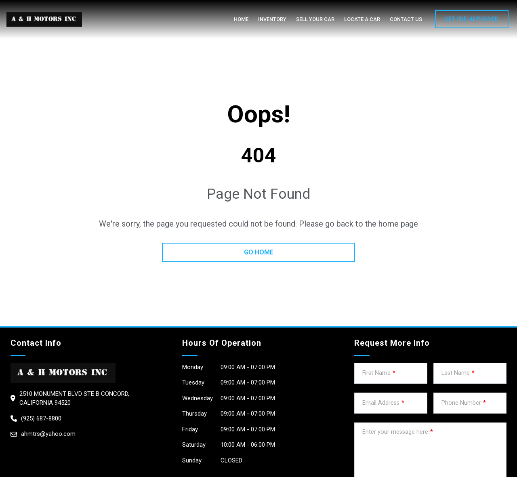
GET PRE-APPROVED (471, 19)
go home (258, 252)
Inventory (272, 19)
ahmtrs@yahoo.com (48, 433)
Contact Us (406, 19)
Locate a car (362, 19)
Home (241, 19)
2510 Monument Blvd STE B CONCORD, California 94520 (74, 398)
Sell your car (315, 19)
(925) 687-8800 (41, 418)
